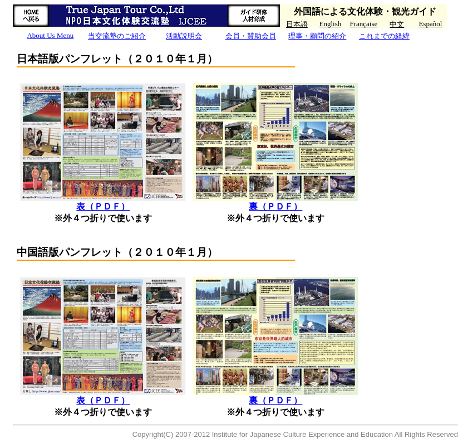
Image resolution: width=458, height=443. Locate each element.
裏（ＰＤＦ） (275, 206)
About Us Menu (50, 35)
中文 (397, 24)
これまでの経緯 (384, 36)
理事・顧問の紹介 (317, 36)
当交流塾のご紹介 (117, 36)
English (330, 24)
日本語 (297, 24)
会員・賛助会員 (250, 36)
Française (363, 24)
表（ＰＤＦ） (103, 206)
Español (430, 24)
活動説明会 (184, 36)
